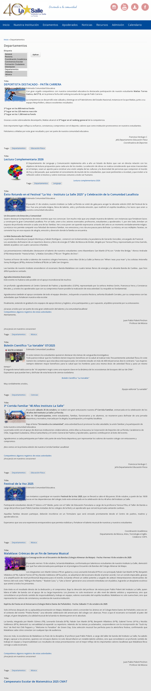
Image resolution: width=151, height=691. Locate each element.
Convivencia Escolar (16, 62)
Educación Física (38, 148)
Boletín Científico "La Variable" (75, 378)
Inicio (6, 25)
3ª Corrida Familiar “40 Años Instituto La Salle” (34, 406)
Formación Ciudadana (16, 64)
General (16, 54)
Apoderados (70, 25)
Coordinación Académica (16, 59)
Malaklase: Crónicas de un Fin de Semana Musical (36, 553)
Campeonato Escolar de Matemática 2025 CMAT (35, 681)
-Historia (16, 72)
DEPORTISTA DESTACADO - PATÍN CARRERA (32, 84)
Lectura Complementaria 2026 (23, 159)
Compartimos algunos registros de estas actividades (28, 311)
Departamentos (16, 69)
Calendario (135, 25)
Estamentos (50, 25)
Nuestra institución (26, 25)
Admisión (118, 25)
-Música (16, 74)
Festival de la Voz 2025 (18, 483)
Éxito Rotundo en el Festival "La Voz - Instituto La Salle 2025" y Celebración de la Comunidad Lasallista (71, 194)
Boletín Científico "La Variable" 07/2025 (29, 345)
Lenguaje (57, 183)
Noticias (87, 25)
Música (34, 334)
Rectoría (16, 57)
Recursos (102, 25)
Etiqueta (8, 50)
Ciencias (34, 395)
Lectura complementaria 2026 (86, 180)
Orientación (16, 67)
